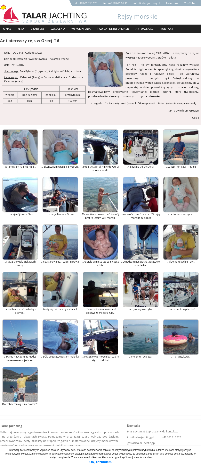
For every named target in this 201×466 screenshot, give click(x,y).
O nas (7, 28)
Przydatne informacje (113, 28)
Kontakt (166, 28)
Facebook (172, 3)
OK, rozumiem (100, 462)
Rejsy (21, 28)
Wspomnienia (81, 28)
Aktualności (145, 28)
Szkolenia (57, 28)
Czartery (37, 28)
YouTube (189, 3)
